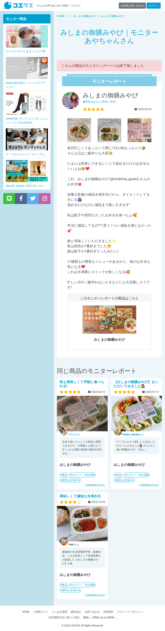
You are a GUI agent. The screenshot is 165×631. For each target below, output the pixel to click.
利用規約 (108, 611)
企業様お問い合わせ (132, 5)
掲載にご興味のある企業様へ (99, 617)
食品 (64, 474)
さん (74, 434)
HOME (25, 611)
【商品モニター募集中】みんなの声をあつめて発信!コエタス (18, 5)
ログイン (153, 5)
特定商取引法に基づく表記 (64, 617)
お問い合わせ (92, 611)
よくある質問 (59, 611)
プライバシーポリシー (130, 611)
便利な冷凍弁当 (71, 480)
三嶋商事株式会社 (94, 485)
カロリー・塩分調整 (83, 474)
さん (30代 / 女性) (99, 101)
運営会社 (76, 611)
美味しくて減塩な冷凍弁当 (80, 496)
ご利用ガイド (40, 611)
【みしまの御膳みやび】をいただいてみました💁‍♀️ (136, 384)
